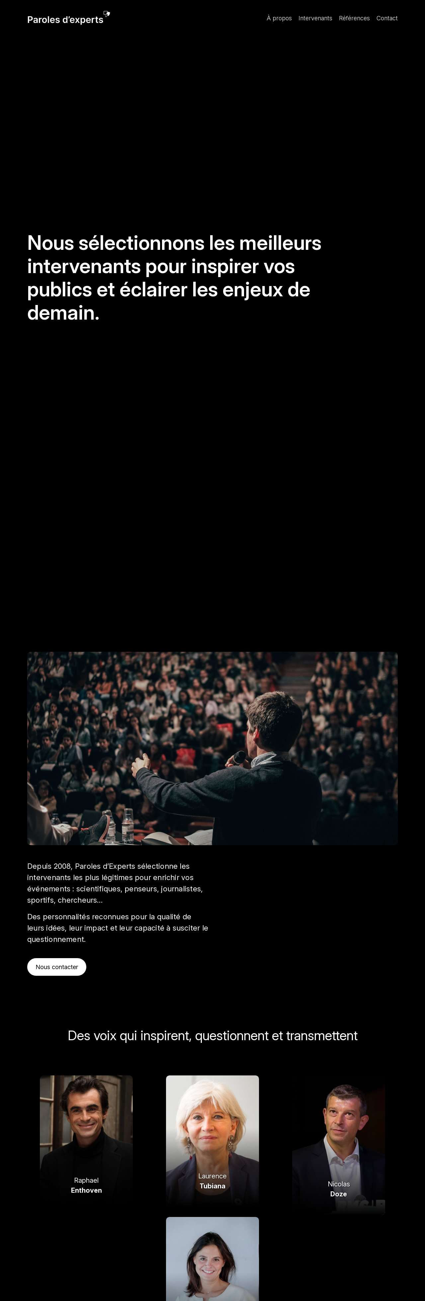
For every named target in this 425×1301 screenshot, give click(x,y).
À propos (279, 18)
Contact (387, 18)
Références (354, 18)
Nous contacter (57, 966)
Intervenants (315, 18)
